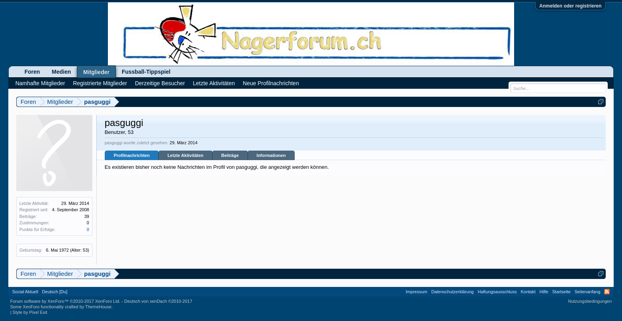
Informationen (271, 155)
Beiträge (230, 155)
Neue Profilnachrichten (271, 83)
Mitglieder (96, 72)
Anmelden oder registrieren (570, 6)
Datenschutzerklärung (452, 291)
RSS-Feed (607, 291)
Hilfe (543, 291)
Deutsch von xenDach (158, 301)
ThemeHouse (98, 306)
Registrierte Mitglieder (100, 83)
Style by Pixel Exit (30, 312)
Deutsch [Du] (54, 291)
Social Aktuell (25, 291)
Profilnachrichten (132, 155)
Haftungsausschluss (497, 291)
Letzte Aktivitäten (185, 155)
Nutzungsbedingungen (590, 301)
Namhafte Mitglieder (40, 83)
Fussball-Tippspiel (146, 72)
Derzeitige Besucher (160, 83)
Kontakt (528, 291)
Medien (61, 72)
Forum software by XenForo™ (65, 301)
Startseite (561, 291)
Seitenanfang (587, 291)
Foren (32, 72)
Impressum (416, 291)
